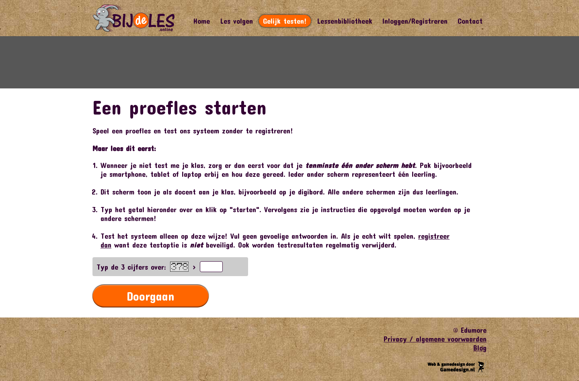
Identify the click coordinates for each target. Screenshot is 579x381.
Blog (480, 347)
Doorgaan (151, 296)
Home (201, 20)
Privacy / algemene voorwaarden (435, 338)
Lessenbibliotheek (344, 20)
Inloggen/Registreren (415, 20)
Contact (470, 20)
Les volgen (236, 20)
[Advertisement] (289, 62)
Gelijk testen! (285, 20)
